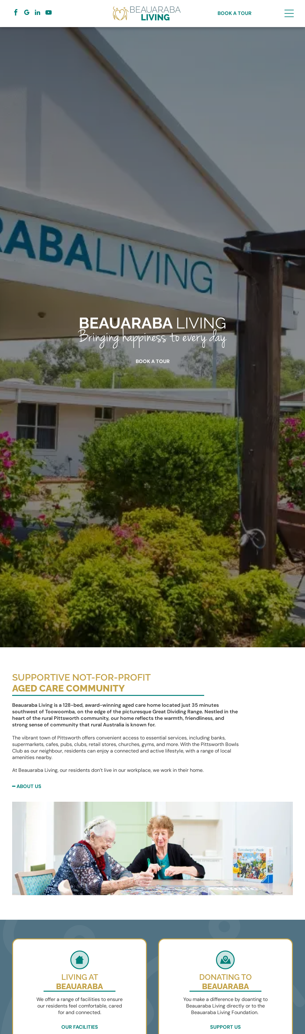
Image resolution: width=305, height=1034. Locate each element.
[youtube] (48, 13)
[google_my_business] (26, 13)
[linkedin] (37, 13)
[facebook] (16, 13)
